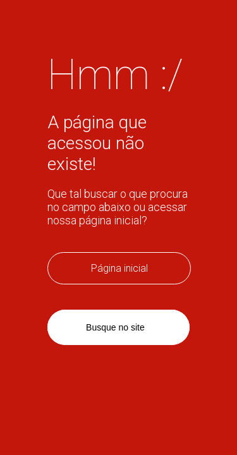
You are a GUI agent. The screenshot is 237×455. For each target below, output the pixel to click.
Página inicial (119, 268)
